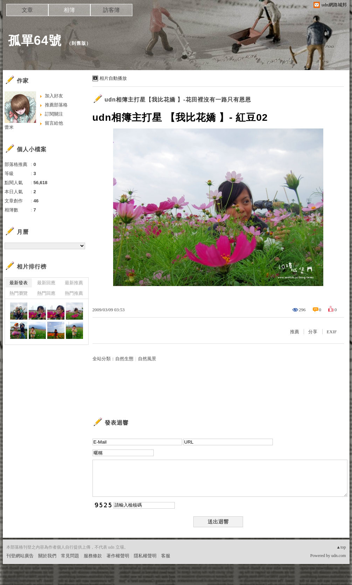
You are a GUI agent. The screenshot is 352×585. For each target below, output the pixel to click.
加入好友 (54, 95)
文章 (27, 10)
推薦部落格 (56, 104)
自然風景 (147, 358)
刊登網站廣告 (20, 555)
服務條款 (93, 555)
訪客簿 (111, 10)
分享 (312, 331)
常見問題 (70, 555)
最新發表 (18, 282)
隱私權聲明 (145, 555)
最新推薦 (74, 282)
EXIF (332, 331)
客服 (165, 555)
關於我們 (47, 555)
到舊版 (78, 43)
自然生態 (124, 358)
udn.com (338, 555)
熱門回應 (46, 293)
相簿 (69, 10)
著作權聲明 (117, 555)
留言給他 (54, 123)
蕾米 (9, 127)
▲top (341, 547)
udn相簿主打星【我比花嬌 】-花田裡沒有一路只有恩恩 (178, 100)
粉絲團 (13, 579)
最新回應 (46, 282)
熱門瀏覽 (18, 293)
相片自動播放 (113, 78)
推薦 (294, 331)
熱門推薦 (74, 293)
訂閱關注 (54, 114)
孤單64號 (35, 40)
